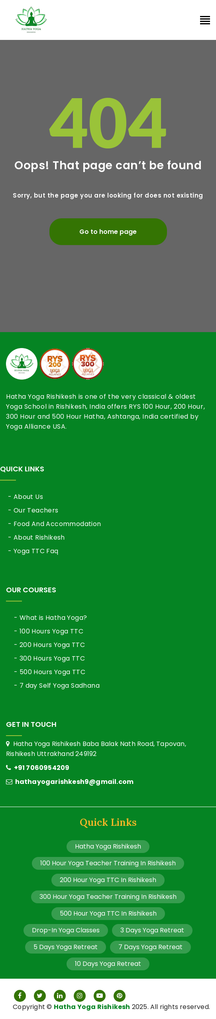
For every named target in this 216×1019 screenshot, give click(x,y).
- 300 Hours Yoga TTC (49, 658)
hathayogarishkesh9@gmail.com (70, 781)
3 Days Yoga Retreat (152, 930)
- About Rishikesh (36, 537)
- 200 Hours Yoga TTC (49, 644)
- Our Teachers (33, 510)
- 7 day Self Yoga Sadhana (57, 685)
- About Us (25, 496)
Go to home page (108, 231)
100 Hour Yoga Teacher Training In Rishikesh (108, 863)
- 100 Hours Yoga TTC (48, 631)
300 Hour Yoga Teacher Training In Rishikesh (108, 896)
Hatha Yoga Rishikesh (108, 846)
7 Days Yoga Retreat (150, 947)
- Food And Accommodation (54, 523)
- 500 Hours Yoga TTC (49, 672)
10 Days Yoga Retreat (108, 963)
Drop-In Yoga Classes (66, 930)
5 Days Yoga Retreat (65, 947)
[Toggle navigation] (205, 21)
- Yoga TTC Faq (33, 551)
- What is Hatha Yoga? (50, 617)
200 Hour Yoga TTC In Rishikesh (108, 879)
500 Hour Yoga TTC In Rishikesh (108, 913)
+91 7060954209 (37, 767)
